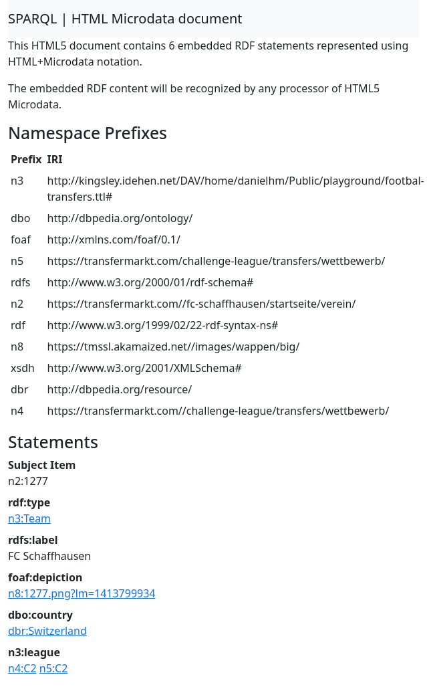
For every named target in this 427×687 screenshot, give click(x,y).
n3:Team (29, 518)
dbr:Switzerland (47, 630)
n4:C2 (22, 668)
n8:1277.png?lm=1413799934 (82, 593)
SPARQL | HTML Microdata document (125, 18)
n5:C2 (53, 668)
